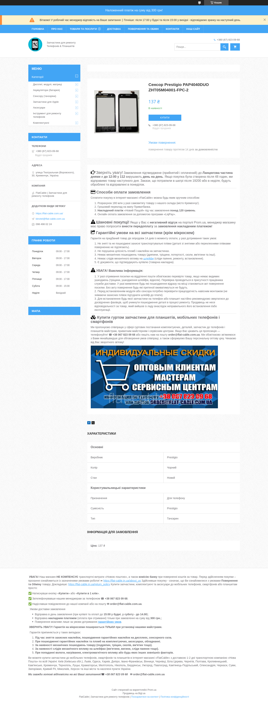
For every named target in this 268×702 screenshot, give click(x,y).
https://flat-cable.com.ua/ (49, 213)
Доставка (114, 29)
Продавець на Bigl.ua (134, 693)
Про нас (57, 29)
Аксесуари (39, 107)
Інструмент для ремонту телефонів (47, 115)
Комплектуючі (41, 122)
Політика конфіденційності (174, 696)
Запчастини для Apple (46, 101)
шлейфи (148, 258)
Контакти (172, 29)
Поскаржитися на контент (145, 696)
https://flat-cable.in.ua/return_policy (89, 584)
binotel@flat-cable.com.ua (50, 218)
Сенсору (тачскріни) (44, 96)
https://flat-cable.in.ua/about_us (122, 580)
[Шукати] (224, 47)
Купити (165, 117)
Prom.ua (152, 690)
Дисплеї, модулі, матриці (47, 84)
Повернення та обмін (143, 29)
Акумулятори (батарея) (46, 90)
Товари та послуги (83, 29)
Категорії (38, 76)
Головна (38, 29)
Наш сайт (193, 29)
